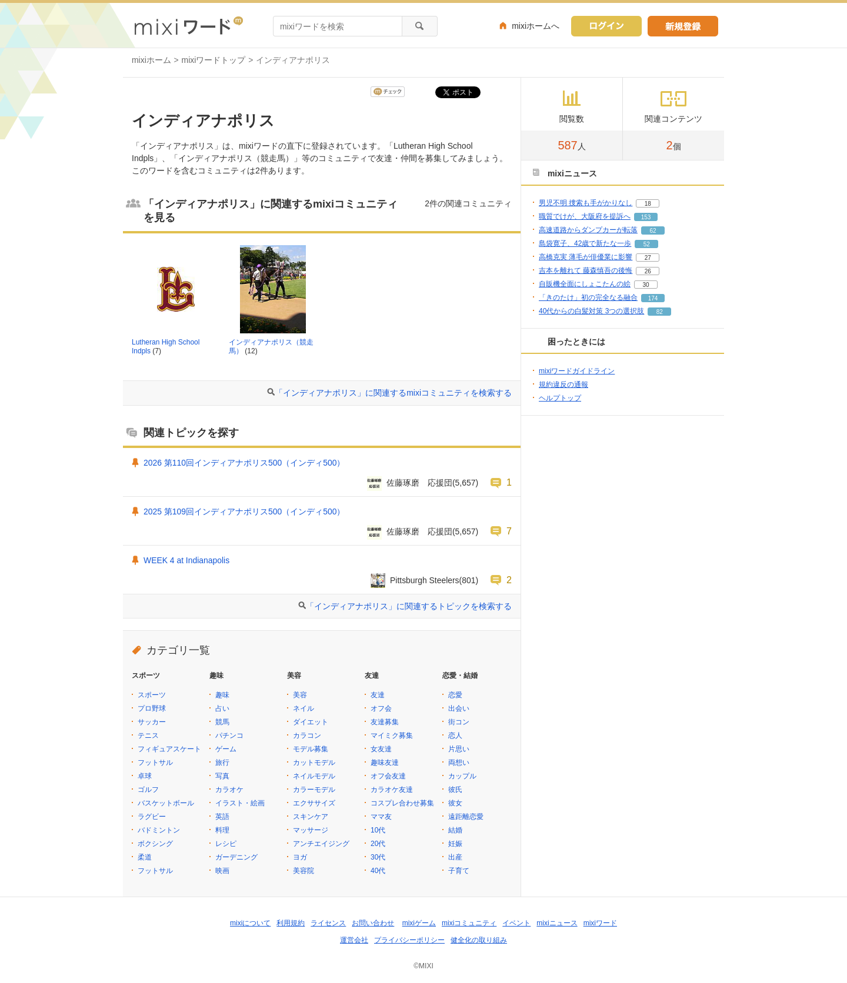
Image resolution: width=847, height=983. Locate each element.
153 (646, 217)
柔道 (145, 857)
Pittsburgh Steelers (424, 580)
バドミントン (159, 830)
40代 (378, 871)
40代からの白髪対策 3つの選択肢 (591, 311)
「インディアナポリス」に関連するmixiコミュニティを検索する (393, 392)
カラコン (307, 735)
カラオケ (229, 789)
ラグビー (152, 817)
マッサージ (310, 830)
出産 (455, 857)
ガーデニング (236, 857)
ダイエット (310, 722)
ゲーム (225, 749)
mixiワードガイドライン (577, 371)
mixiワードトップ (214, 60)
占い (222, 708)
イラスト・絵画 (240, 803)
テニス (148, 735)
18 (648, 203)
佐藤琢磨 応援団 (419, 482)
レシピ (225, 844)
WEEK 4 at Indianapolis (186, 560)
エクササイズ (314, 803)
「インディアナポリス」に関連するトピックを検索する (409, 606)
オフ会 (381, 708)
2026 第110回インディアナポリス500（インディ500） (244, 462)
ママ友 (381, 817)
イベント (516, 923)
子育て (458, 871)
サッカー (152, 722)
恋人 (455, 735)
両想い (458, 762)
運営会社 (354, 940)
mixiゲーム (419, 923)
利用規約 (290, 923)
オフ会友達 (388, 776)
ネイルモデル (314, 776)
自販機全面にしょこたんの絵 (585, 284)
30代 (378, 857)
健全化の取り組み (479, 940)
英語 (222, 817)
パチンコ (229, 735)
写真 (222, 776)
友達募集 (385, 722)
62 (652, 231)
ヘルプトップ (560, 398)
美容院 (303, 871)
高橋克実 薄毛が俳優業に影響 (585, 257)
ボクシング (155, 844)
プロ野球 (152, 708)
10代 (378, 830)
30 (645, 285)
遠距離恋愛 (465, 817)
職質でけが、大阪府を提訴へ (585, 216)
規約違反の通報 (563, 384)
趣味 (222, 695)
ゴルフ (148, 789)
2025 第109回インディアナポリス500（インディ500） (244, 511)
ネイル (303, 708)
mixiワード (600, 923)
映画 (222, 871)
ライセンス (328, 923)
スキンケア (310, 817)
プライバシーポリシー (409, 940)
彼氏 (455, 789)
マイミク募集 (392, 735)
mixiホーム (151, 60)
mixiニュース (556, 923)
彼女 (455, 803)
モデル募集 (310, 749)
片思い (458, 749)
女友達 (381, 749)
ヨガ (300, 857)
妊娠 (455, 844)
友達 (378, 695)
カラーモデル (314, 789)
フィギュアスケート (169, 749)
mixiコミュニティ (469, 923)
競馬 (222, 722)
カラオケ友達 (392, 789)
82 (659, 312)
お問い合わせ (373, 923)
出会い (458, 708)
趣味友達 (385, 762)
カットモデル (314, 762)
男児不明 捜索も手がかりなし (585, 203)
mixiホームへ (535, 26)
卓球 (145, 776)
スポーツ (152, 695)
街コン (458, 722)
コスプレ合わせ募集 (402, 803)
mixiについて (250, 923)
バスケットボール (166, 803)
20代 (378, 844)
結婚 (455, 830)
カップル (462, 776)
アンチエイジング (321, 844)
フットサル (155, 762)
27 (648, 258)
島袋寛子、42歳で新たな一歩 (585, 243)
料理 (222, 830)
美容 (300, 695)
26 (648, 271)
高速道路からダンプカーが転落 (588, 230)
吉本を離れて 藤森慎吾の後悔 (585, 270)
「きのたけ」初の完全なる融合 (588, 297)
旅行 (222, 762)
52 (646, 244)
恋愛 (455, 695)
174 (653, 298)
